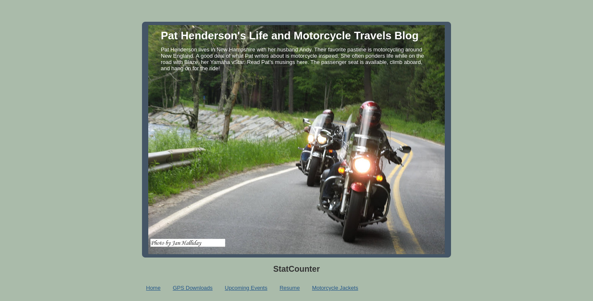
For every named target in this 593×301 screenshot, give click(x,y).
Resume (289, 288)
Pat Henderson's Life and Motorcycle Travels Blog (289, 35)
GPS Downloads (193, 288)
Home (153, 288)
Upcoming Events (246, 288)
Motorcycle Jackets (335, 288)
